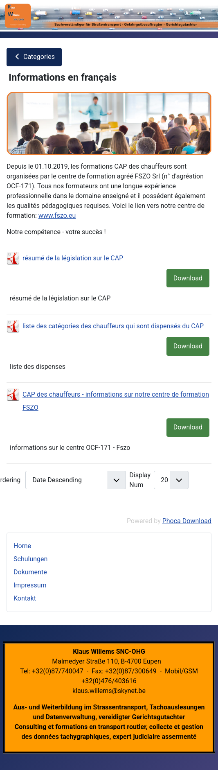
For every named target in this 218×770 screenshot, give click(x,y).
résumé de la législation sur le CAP (72, 258)
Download (187, 278)
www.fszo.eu (57, 215)
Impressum (30, 585)
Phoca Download (186, 521)
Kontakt (24, 598)
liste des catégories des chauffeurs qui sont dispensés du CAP (113, 326)
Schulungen (30, 559)
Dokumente (30, 572)
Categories (34, 57)
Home (22, 546)
